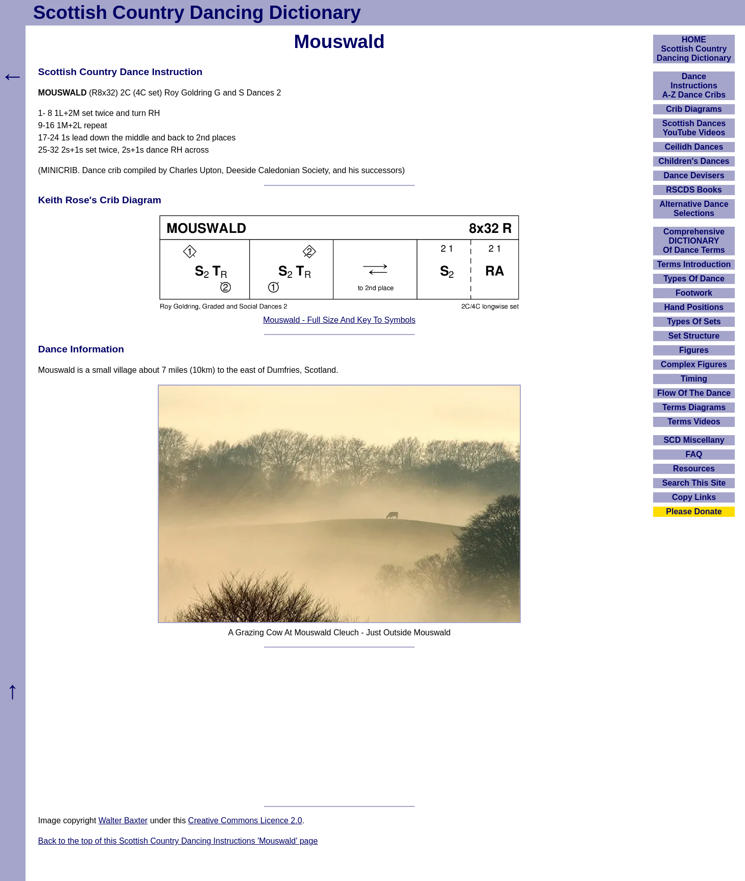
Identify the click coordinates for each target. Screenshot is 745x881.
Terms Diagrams (694, 407)
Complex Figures (694, 364)
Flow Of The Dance (694, 393)
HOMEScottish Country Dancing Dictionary (694, 48)
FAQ (694, 454)
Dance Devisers (693, 175)
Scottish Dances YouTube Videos (694, 128)
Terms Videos (693, 421)
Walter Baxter (123, 820)
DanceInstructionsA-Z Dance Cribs (694, 85)
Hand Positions (694, 307)
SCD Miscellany (693, 440)
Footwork (694, 293)
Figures (694, 350)
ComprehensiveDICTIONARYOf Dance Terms (694, 240)
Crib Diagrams (694, 109)
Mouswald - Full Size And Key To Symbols (339, 320)
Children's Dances (694, 161)
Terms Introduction (694, 264)
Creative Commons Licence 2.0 (245, 820)
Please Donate (694, 511)
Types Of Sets (694, 321)
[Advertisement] (339, 726)
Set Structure (693, 335)
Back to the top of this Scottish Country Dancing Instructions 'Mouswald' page (178, 841)
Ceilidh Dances (694, 146)
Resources (694, 468)
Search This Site (694, 483)
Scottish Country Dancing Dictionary (197, 12)
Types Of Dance (694, 278)
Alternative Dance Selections (693, 209)
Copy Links (694, 497)
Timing (694, 378)
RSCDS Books (694, 189)
